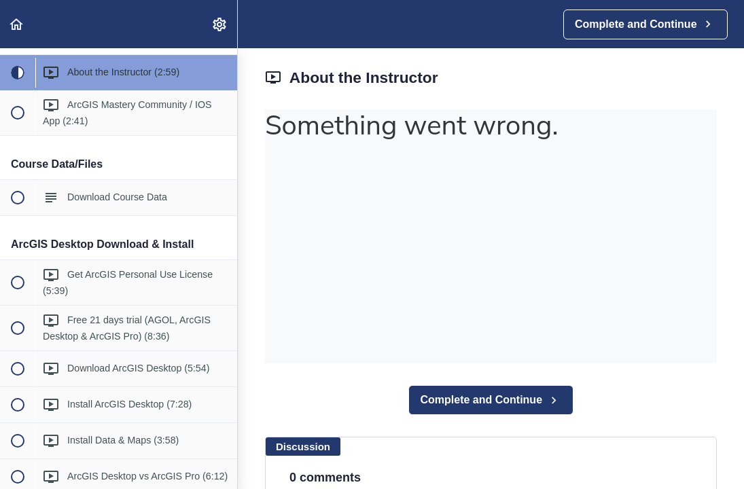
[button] (17, 24)
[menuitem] (220, 24)
